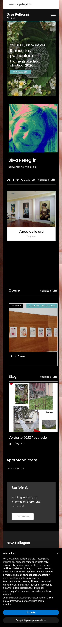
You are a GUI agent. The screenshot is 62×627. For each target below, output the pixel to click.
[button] (57, 553)
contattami (22, 516)
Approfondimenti (22, 460)
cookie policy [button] (32, 578)
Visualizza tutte (47, 179)
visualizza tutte (49, 377)
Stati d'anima (18, 356)
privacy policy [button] (10, 565)
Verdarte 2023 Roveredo (28, 438)
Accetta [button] (31, 612)
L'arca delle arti (31, 231)
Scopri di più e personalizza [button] (31, 620)
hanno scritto (15, 468)
